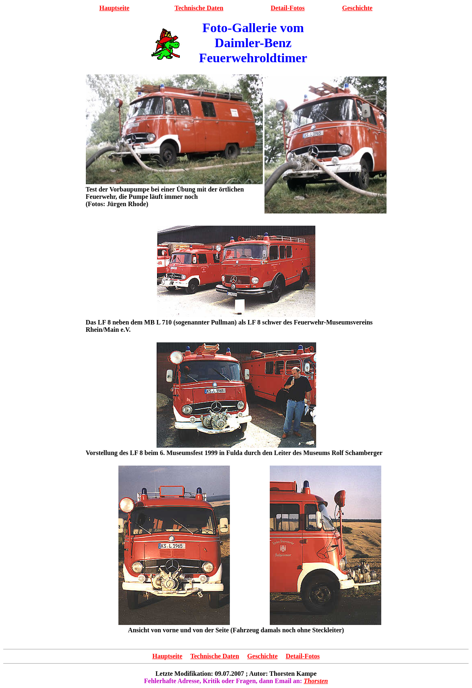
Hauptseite (114, 7)
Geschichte (357, 7)
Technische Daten (199, 7)
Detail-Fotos (288, 7)
